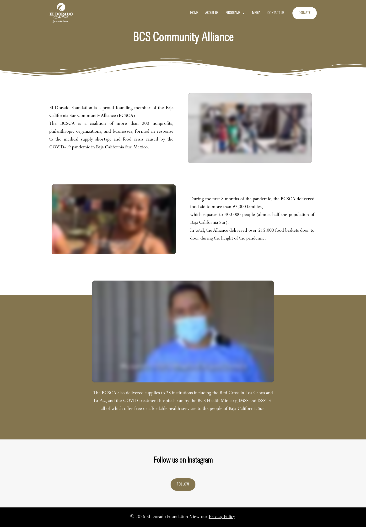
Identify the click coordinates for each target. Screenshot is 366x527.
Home (194, 13)
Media (256, 13)
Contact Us (275, 13)
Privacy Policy (222, 517)
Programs (235, 13)
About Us (211, 13)
